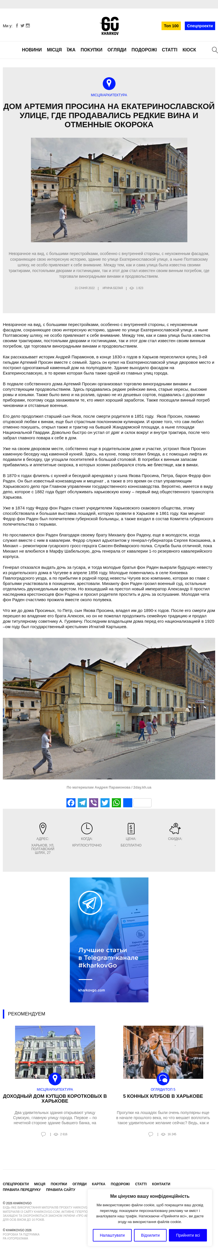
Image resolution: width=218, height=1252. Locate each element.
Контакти (161, 1184)
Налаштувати (112, 1235)
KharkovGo (109, 26)
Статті (169, 49)
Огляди (117, 49)
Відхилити (150, 1235)
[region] (149, 1217)
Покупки (91, 49)
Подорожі (144, 49)
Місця (54, 49)
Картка (98, 1184)
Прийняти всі (188, 1235)
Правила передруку (22, 1190)
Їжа (71, 49)
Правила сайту (60, 1190)
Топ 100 (171, 26)
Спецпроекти (200, 26)
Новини (32, 49)
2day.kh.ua (141, 787)
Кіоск (189, 49)
